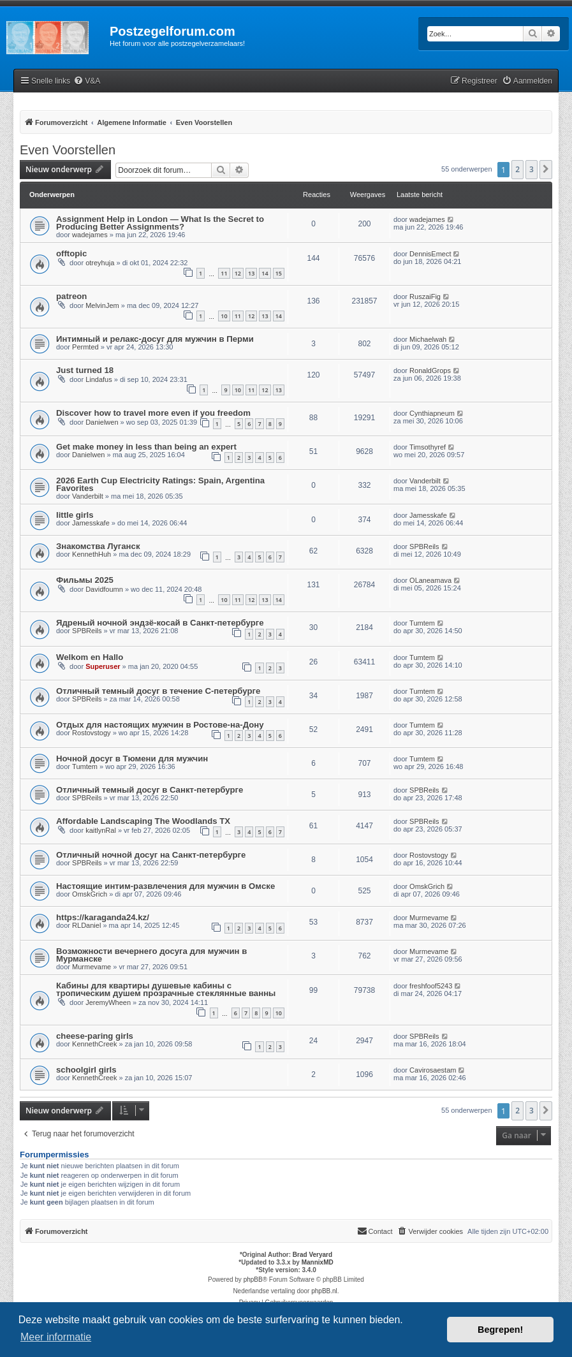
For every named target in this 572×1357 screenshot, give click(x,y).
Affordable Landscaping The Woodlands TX (143, 821)
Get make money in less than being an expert (146, 446)
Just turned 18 (85, 370)
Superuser (102, 666)
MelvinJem (102, 305)
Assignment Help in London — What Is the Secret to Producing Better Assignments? (160, 222)
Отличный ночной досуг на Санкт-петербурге (151, 855)
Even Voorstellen (67, 150)
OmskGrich (89, 894)
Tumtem (422, 623)
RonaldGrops (430, 370)
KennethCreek (94, 1044)
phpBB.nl (324, 1291)
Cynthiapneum (432, 413)
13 (251, 273)
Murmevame (428, 917)
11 (224, 273)
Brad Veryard (312, 1254)
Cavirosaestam (432, 1070)
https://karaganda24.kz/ (102, 917)
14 (264, 273)
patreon (71, 296)
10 (224, 316)
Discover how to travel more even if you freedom (153, 413)
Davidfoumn (104, 589)
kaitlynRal (100, 830)
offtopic (71, 253)
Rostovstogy (91, 733)
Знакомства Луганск (98, 546)
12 (238, 273)
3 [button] (531, 169)
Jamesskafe (91, 523)
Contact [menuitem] (375, 1230)
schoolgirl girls (86, 1070)
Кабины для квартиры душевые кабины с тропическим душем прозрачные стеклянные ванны (165, 989)
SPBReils (424, 546)
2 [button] (517, 169)
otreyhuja (99, 263)
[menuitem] (86, 81)
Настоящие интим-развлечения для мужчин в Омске (165, 886)
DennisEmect (430, 254)
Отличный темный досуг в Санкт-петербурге (149, 790)
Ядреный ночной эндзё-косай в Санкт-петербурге (160, 622)
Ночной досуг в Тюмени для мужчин (132, 758)
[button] (545, 169)
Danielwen (101, 422)
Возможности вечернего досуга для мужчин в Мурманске (151, 955)
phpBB (253, 1279)
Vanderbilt (87, 496)
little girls (75, 515)
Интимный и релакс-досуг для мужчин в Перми (155, 339)
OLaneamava (430, 580)
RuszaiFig (425, 296)
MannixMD (318, 1262)
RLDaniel (86, 925)
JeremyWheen (108, 1002)
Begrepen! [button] (500, 1329)
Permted (85, 347)
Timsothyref (427, 447)
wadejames (90, 234)
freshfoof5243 (430, 986)
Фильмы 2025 (85, 580)
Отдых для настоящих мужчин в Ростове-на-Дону (160, 725)
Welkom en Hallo (89, 657)
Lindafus (98, 379)
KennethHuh (91, 554)
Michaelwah (427, 339)
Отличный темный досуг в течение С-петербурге (158, 691)
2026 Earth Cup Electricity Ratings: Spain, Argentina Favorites (160, 484)
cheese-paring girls (94, 1036)
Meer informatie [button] (55, 1336)
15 (278, 273)
